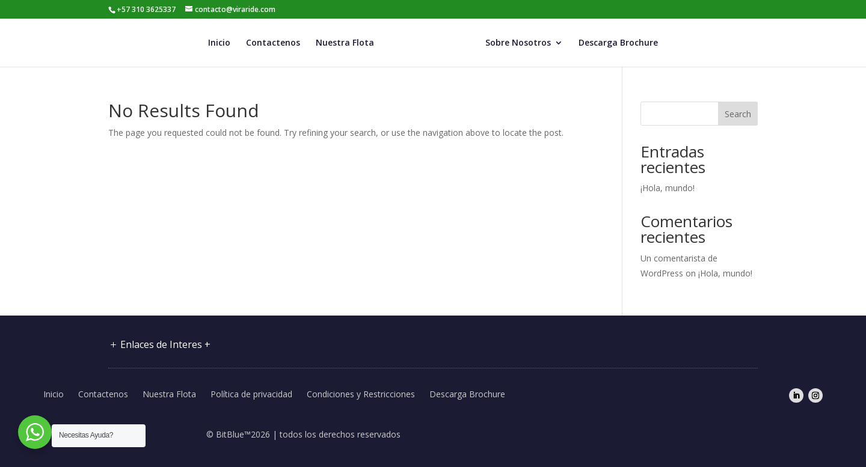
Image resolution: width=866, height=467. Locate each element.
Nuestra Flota (345, 43)
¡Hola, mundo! (667, 188)
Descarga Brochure (618, 43)
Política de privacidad (251, 394)
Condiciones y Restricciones (361, 394)
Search (738, 114)
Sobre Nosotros (518, 43)
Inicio (219, 43)
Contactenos (273, 43)
